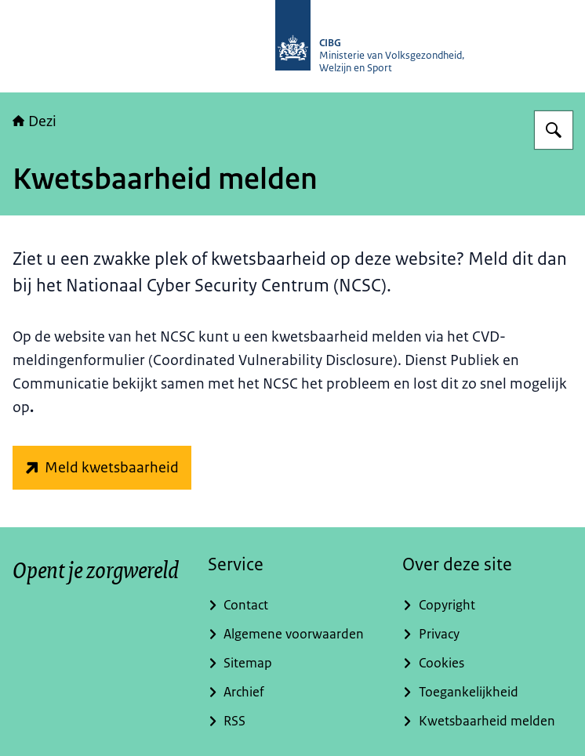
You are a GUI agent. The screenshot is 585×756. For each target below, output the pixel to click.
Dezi (34, 121)
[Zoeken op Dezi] (553, 130)
